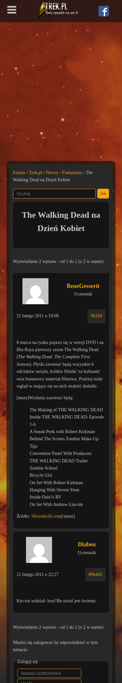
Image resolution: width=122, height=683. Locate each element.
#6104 (96, 315)
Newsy (52, 172)
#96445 (95, 574)
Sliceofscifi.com (46, 516)
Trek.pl (35, 172)
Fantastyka (72, 172)
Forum (19, 172)
